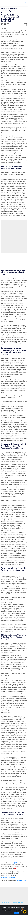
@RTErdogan (17, 863)
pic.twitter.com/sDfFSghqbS (8, 877)
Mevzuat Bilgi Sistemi (18, 902)
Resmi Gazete (5, 902)
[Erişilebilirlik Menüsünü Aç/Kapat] (25, 912)
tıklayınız (11, 913)
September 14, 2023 (22, 880)
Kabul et (17, 912)
